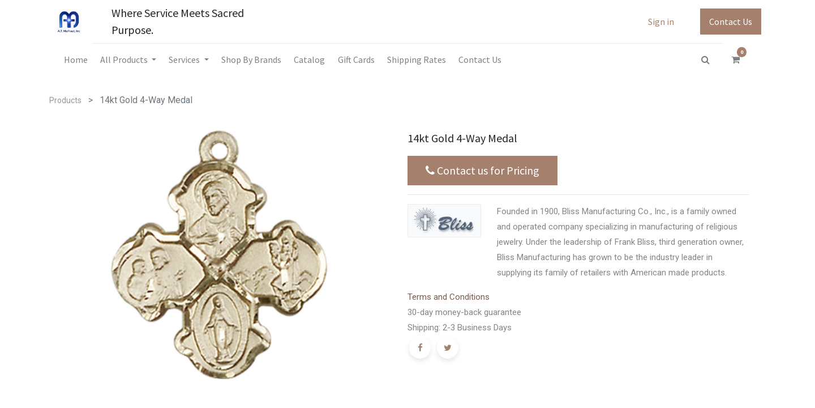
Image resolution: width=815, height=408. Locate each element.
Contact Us (730, 21)
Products (65, 100)
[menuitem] (75, 59)
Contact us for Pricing (482, 170)
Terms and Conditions (449, 297)
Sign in (661, 21)
